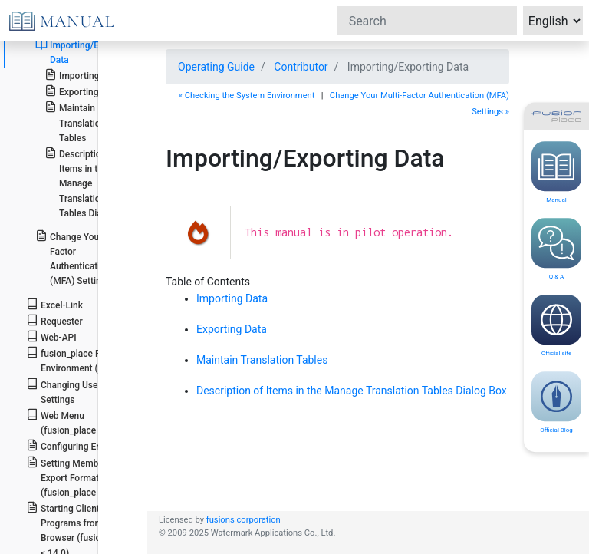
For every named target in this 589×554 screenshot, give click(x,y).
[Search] (427, 20)
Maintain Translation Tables (75, 122)
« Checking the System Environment (247, 96)
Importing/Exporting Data (84, 51)
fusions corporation (243, 520)
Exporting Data (82, 90)
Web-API (51, 336)
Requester (54, 320)
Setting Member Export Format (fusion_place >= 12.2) (79, 477)
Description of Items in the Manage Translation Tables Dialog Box (88, 183)
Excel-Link (54, 304)
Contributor (300, 67)
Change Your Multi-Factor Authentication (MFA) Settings (82, 258)
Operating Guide (216, 67)
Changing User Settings (63, 391)
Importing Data (82, 74)
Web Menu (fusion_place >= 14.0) (79, 422)
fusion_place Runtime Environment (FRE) (78, 360)
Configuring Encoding (78, 445)
